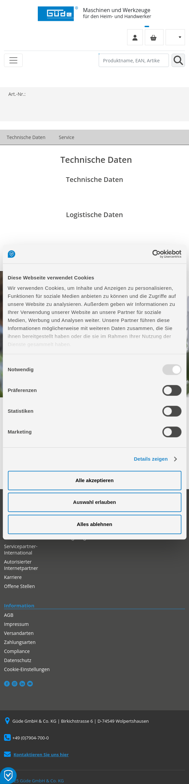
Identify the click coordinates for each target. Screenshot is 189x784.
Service (66, 137)
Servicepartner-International (20, 549)
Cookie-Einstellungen (27, 669)
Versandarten (18, 633)
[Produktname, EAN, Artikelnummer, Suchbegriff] (134, 60)
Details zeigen (151, 459)
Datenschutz (17, 660)
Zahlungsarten (19, 642)
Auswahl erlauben (94, 502)
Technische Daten (26, 137)
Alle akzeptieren (94, 480)
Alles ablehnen (94, 524)
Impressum (16, 624)
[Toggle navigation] (13, 60)
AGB (8, 615)
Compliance (17, 651)
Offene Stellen (19, 586)
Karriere (13, 577)
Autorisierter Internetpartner (21, 565)
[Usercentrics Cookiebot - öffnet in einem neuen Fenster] (152, 254)
